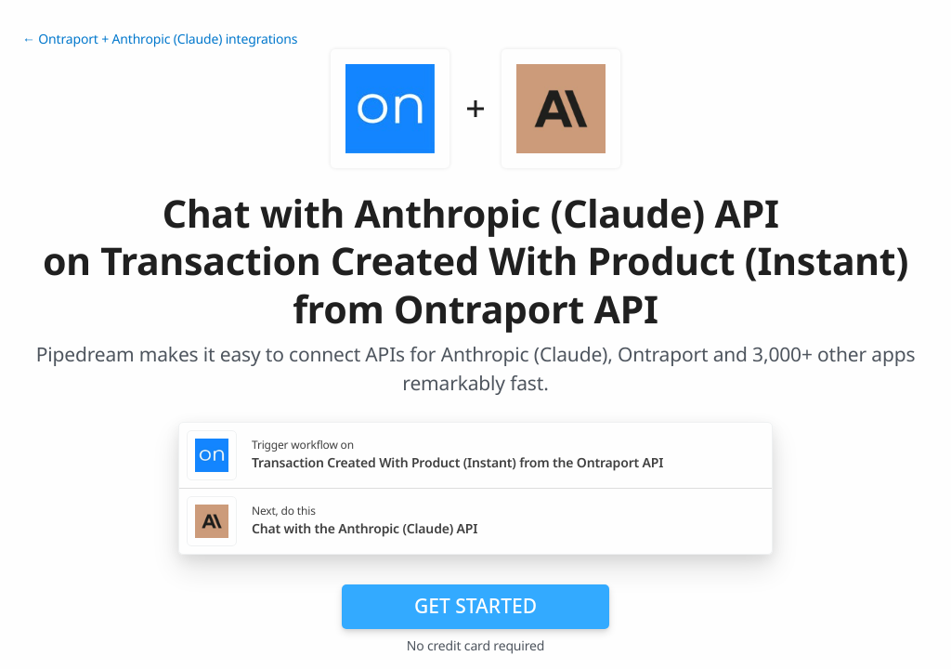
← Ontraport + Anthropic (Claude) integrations (159, 39)
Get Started (475, 606)
